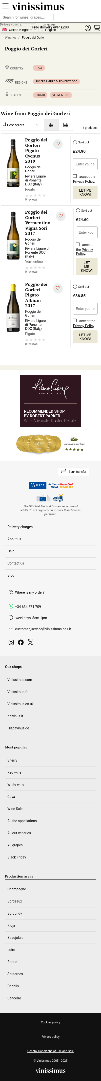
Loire (11, 950)
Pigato (40, 95)
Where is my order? (29, 592)
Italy (39, 67)
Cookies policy (50, 1022)
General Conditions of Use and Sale (50, 1051)
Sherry (12, 760)
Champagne (16, 889)
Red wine (14, 772)
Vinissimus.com (19, 680)
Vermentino (60, 95)
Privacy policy (50, 1036)
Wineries (10, 37)
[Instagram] (12, 643)
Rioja (11, 925)
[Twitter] (31, 643)
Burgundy (14, 913)
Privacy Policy (83, 181)
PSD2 (38, 485)
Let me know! (85, 192)
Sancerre (14, 998)
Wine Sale (14, 809)
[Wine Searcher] (50, 444)
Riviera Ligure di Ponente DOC (56, 81)
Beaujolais (15, 938)
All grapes (15, 845)
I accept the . (84, 177)
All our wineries (19, 833)
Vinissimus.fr (17, 692)
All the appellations (22, 821)
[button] (87, 28)
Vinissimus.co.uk (20, 704)
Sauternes (15, 974)
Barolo (12, 962)
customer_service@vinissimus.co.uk (43, 629)
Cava (11, 797)
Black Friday (16, 857)
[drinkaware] (50, 510)
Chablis (13, 986)
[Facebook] (22, 643)
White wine (15, 785)
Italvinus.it (15, 716)
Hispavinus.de (18, 728)
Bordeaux (14, 901)
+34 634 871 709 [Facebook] (28, 607)
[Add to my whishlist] (58, 144)
